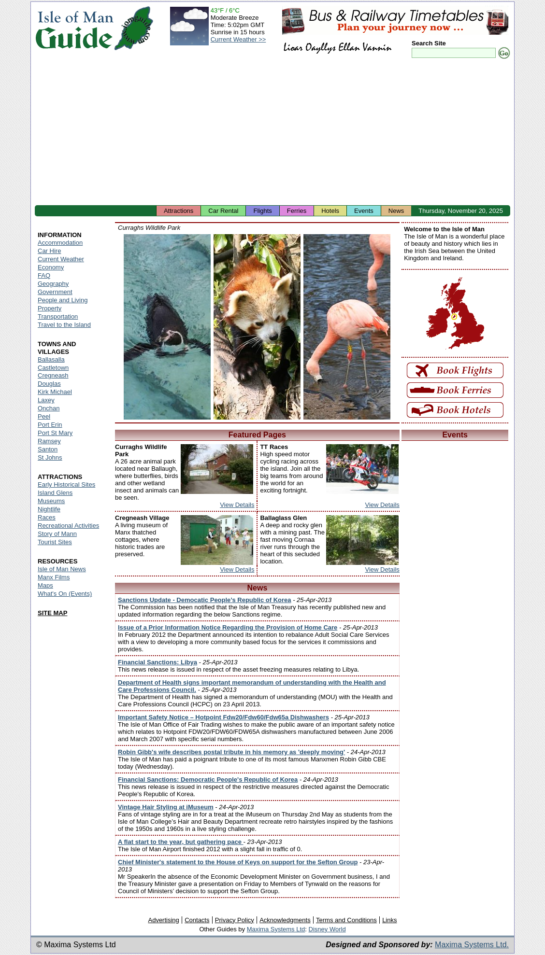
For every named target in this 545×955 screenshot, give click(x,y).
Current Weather (61, 259)
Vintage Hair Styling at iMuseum (166, 807)
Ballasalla (51, 359)
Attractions (178, 210)
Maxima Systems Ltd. (472, 945)
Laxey (46, 400)
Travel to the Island (64, 324)
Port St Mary (55, 432)
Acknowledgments (285, 920)
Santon (47, 449)
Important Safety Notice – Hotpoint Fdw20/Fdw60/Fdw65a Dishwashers (223, 717)
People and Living (62, 300)
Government (55, 291)
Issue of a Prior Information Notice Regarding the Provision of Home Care (227, 627)
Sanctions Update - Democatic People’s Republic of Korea (204, 600)
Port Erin (50, 424)
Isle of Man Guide (74, 28)
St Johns (50, 457)
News (396, 210)
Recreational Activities (68, 525)
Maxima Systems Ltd (276, 929)
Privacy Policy (234, 920)
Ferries (296, 210)
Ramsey (49, 441)
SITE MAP (52, 613)
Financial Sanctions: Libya (157, 662)
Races (47, 517)
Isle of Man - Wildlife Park (167, 327)
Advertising (163, 920)
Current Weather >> (238, 39)
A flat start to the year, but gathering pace (181, 841)
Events (363, 210)
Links (389, 920)
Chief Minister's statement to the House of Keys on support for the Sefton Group (238, 862)
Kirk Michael (55, 391)
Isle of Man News (62, 569)
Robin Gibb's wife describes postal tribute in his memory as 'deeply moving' (231, 752)
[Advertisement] (272, 132)
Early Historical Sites (66, 484)
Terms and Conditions (346, 920)
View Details (237, 504)
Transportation (58, 316)
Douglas (49, 383)
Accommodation (60, 242)
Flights (262, 210)
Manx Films (54, 577)
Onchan (49, 408)
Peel (44, 416)
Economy (51, 267)
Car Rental (223, 210)
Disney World (327, 929)
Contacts (197, 920)
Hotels (330, 210)
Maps (45, 585)
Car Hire (49, 250)
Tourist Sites (55, 542)
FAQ (44, 275)
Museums (51, 501)
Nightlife (49, 509)
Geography (53, 283)
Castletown (53, 367)
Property (49, 308)
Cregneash (53, 375)
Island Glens (55, 492)
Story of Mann (57, 533)
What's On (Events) (65, 593)
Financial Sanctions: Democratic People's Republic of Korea (208, 779)
